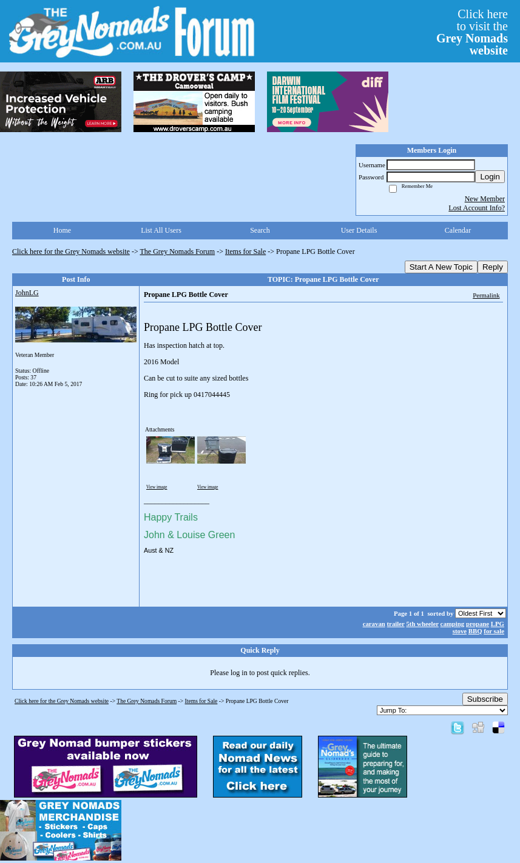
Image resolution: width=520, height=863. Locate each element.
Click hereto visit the (472, 32)
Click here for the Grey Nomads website (71, 251)
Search (260, 230)
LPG (497, 623)
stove (460, 631)
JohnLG (27, 292)
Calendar (458, 230)
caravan (374, 623)
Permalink (486, 295)
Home (62, 230)
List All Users (161, 230)
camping (453, 623)
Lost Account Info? (476, 208)
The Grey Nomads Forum (177, 251)
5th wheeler (422, 623)
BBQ (475, 631)
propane (477, 623)
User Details (359, 230)
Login (490, 176)
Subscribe (485, 699)
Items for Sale (245, 251)
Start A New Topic (441, 267)
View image (156, 487)
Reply (492, 267)
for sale (494, 631)
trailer (396, 623)
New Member (485, 199)
